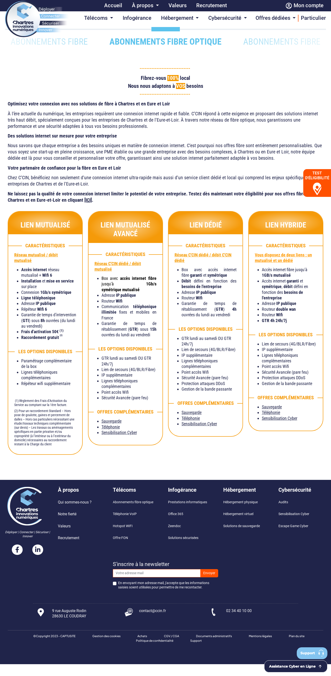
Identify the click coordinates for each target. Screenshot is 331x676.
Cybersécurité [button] (225, 18)
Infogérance (137, 18)
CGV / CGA (171, 636)
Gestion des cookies (106, 636)
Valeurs (178, 5)
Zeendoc (174, 526)
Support (196, 640)
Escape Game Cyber (293, 526)
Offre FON (120, 538)
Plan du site (296, 636)
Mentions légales (260, 636)
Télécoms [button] (96, 18)
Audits (283, 502)
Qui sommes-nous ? (75, 502)
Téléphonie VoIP (125, 514)
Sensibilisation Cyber (119, 432)
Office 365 (176, 514)
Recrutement (211, 5)
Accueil (113, 5)
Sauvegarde (111, 421)
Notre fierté (67, 514)
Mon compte (304, 5)
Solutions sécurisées (183, 538)
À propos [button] (143, 5)
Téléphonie (110, 426)
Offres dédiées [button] (273, 18)
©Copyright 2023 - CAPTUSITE (54, 636)
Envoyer (209, 573)
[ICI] (88, 200)
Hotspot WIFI (123, 526)
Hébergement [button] (178, 18)
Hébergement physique (240, 502)
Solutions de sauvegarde (241, 526)
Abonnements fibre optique (133, 502)
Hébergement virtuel (238, 514)
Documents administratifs (214, 636)
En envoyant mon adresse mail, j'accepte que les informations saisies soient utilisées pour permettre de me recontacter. (163, 585)
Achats (142, 636)
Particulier (313, 18)
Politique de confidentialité (154, 640)
